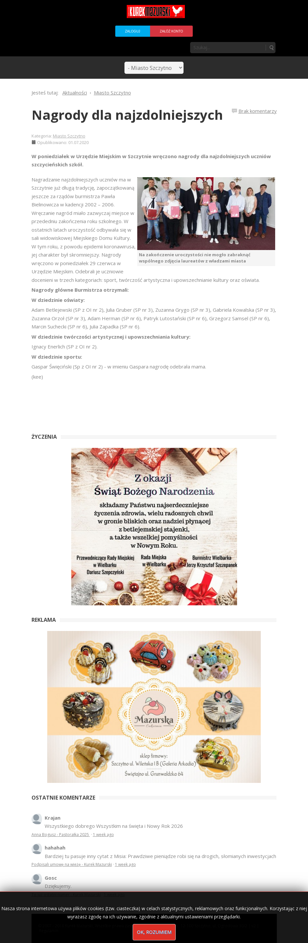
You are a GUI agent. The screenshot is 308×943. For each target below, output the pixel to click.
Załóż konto (171, 31)
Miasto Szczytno (69, 136)
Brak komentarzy (257, 111)
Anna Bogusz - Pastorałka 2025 (61, 834)
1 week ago (103, 834)
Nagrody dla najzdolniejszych (127, 115)
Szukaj (271, 47)
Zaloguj (132, 31)
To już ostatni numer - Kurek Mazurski (66, 894)
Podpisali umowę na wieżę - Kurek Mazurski (72, 864)
